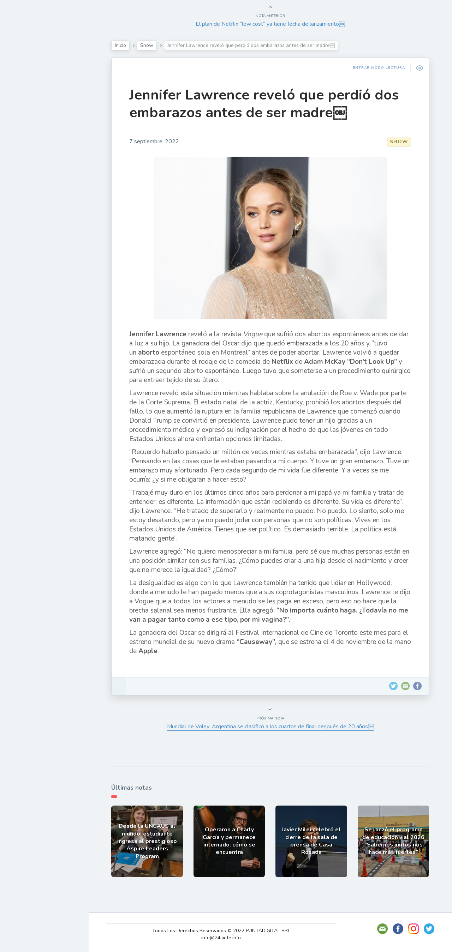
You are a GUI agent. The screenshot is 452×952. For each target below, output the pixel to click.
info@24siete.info (225, 937)
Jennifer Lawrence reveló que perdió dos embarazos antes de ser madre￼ (267, 103)
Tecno (23, 138)
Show (22, 105)
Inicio (124, 45)
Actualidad (30, 89)
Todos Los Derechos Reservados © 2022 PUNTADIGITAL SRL (225, 930)
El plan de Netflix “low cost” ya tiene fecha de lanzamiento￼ (273, 24)
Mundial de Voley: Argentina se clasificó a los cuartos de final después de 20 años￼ (274, 726)
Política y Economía (42, 122)
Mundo (24, 155)
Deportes (28, 171)
